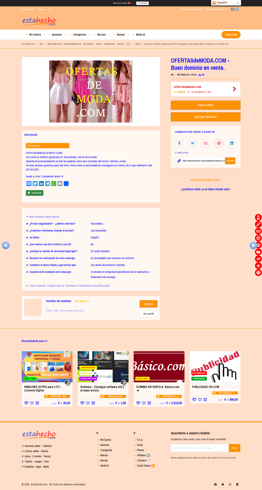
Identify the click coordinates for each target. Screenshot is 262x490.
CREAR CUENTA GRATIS (216, 9)
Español (219, 3)
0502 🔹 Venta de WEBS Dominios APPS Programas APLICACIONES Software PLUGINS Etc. (182, 44)
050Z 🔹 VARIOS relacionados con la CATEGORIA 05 (124, 396)
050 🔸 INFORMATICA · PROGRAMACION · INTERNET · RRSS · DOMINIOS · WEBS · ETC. (85, 44)
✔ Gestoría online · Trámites (37, 446)
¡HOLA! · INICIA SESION (190, 9)
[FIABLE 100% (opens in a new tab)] (47, 366)
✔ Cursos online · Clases (35, 451)
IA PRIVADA (142, 3)
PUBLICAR (231, 35)
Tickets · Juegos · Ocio (36, 461)
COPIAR (230, 160)
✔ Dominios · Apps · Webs (35, 466)
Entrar (234, 447)
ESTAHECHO (28, 44)
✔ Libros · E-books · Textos (36, 456)
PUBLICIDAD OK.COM (205, 387)
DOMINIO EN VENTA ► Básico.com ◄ (157, 388)
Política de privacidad (227, 457)
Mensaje (148, 304)
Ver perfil (148, 314)
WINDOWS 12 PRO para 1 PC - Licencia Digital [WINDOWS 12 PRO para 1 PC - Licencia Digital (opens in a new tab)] (42, 388)
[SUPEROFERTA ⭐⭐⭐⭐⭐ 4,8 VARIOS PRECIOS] (103, 366)
